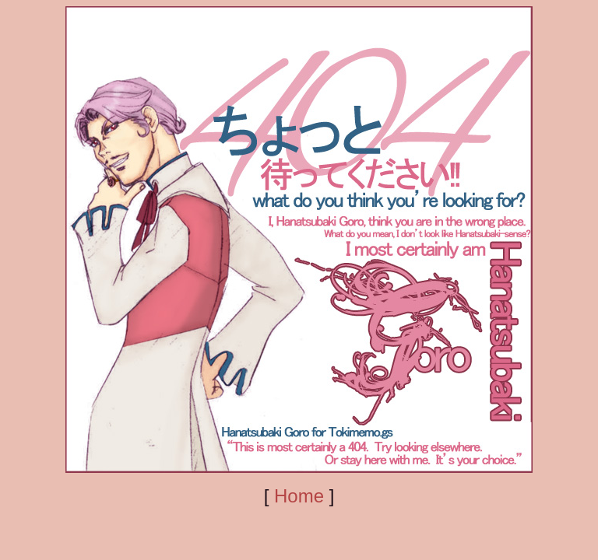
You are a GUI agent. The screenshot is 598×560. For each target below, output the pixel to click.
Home (299, 495)
